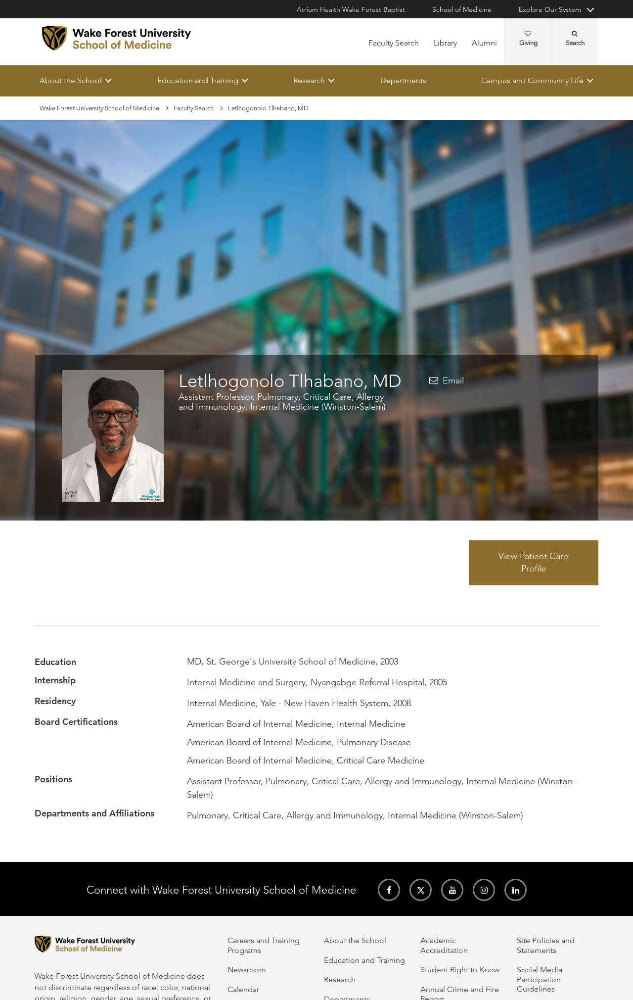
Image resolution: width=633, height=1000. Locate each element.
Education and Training (197, 80)
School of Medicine (462, 9)
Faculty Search (393, 43)
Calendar (243, 989)
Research (309, 80)
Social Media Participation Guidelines (539, 979)
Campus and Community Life (532, 80)
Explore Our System (550, 9)
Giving (528, 39)
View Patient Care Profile (533, 562)
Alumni (484, 43)
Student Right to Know (459, 969)
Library (445, 43)
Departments (403, 80)
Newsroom (246, 969)
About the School (71, 80)
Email (453, 381)
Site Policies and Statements (546, 945)
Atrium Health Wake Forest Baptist (351, 9)
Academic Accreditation (444, 945)
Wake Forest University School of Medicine (99, 108)
